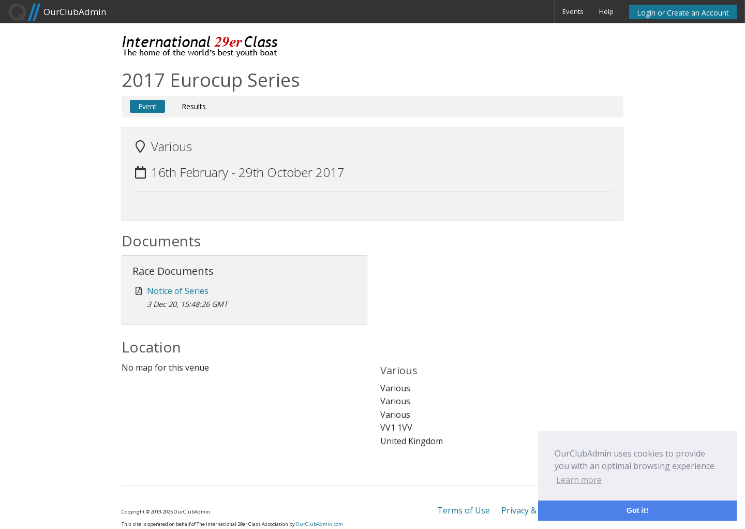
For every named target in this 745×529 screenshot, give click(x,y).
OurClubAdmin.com (319, 524)
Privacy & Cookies (535, 510)
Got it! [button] (637, 510)
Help (606, 11)
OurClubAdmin (57, 12)
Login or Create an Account (683, 13)
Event (147, 106)
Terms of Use (463, 510)
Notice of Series (177, 291)
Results (194, 106)
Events (573, 11)
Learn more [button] (579, 480)
